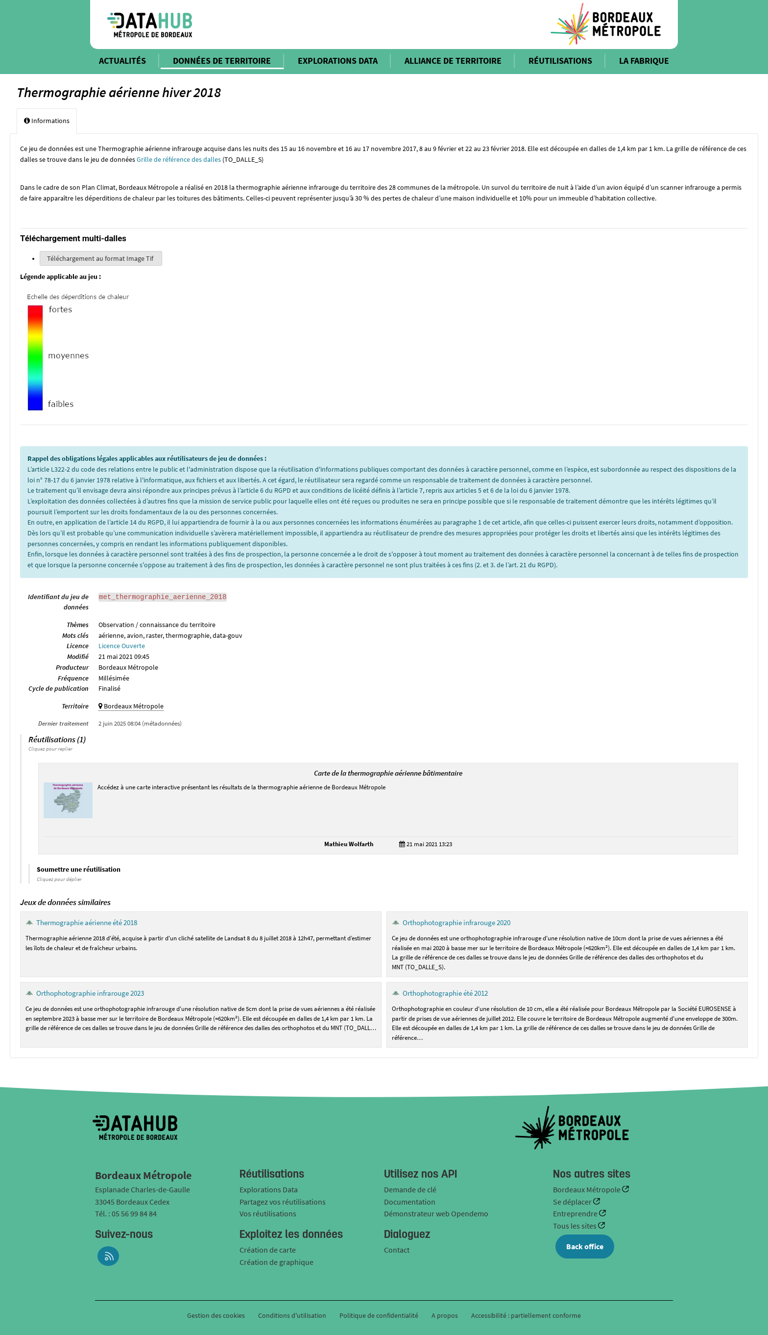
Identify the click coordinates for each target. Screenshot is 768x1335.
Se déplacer (573, 1202)
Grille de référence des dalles (179, 159)
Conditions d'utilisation (293, 1315)
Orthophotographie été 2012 (445, 993)
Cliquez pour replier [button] (50, 748)
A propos (445, 1315)
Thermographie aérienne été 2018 (86, 922)
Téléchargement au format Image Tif (101, 258)
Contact (396, 1250)
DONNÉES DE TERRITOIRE (222, 60)
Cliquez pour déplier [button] (59, 879)
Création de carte (268, 1250)
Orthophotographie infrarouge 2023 (90, 993)
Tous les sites (575, 1226)
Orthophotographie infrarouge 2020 (456, 922)
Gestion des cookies (216, 1315)
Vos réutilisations (268, 1213)
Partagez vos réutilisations (283, 1202)
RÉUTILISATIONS (560, 60)
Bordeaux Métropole (587, 1189)
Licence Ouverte (121, 645)
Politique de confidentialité (379, 1315)
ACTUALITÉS (122, 60)
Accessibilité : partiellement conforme (526, 1315)
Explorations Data (269, 1189)
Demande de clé (410, 1189)
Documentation (409, 1202)
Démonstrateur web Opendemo (436, 1213)
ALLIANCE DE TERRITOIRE (453, 60)
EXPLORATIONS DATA (338, 60)
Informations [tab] (47, 120)
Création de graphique (276, 1262)
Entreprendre (576, 1213)
